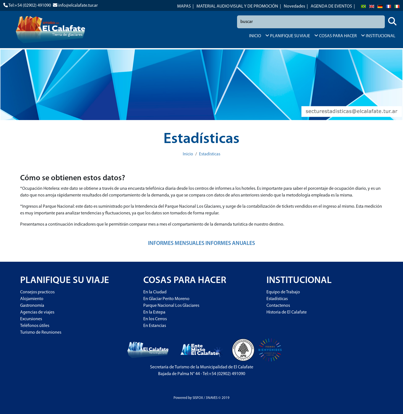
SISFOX (198, 398)
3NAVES (211, 398)
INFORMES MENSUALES (176, 243)
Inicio (188, 154)
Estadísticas (209, 154)
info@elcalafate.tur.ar (78, 5)
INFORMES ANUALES (230, 243)
